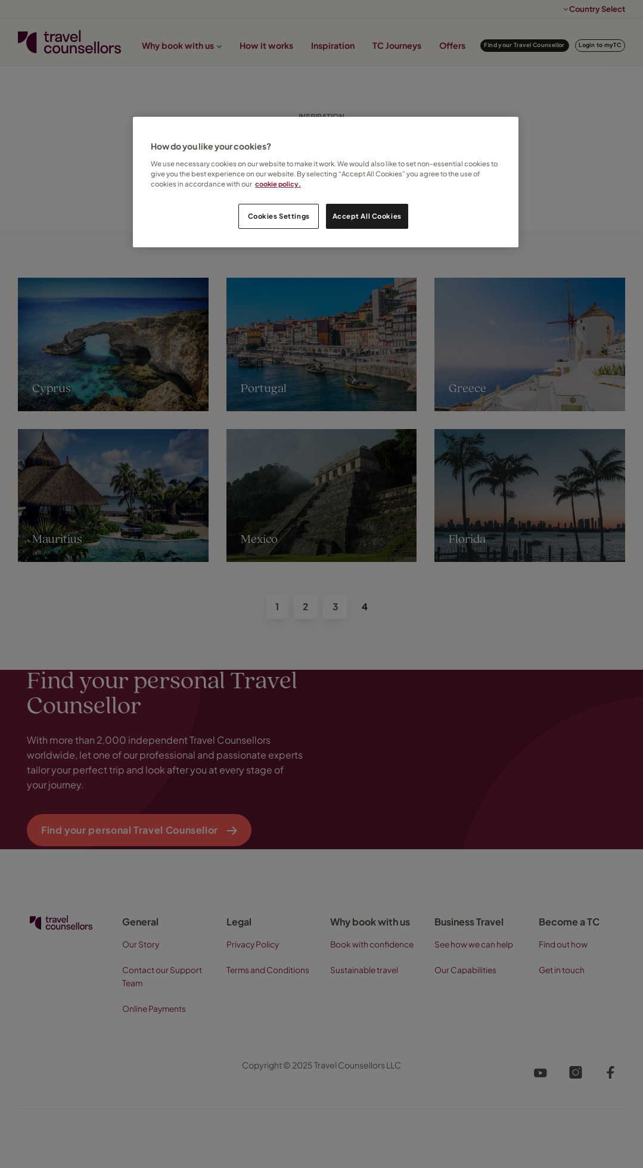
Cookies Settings (279, 216)
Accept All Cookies (367, 216)
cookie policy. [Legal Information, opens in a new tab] (278, 183)
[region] (325, 182)
